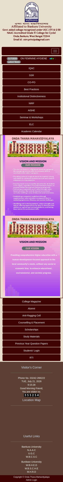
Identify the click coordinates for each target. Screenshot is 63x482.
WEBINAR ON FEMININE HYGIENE (29, 58)
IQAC (31, 68)
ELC (31, 124)
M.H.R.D (31, 471)
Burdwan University (31, 461)
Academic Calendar (31, 131)
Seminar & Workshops (31, 117)
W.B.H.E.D (31, 465)
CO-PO (31, 82)
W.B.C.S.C (31, 456)
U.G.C (31, 453)
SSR (31, 75)
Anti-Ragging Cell (31, 315)
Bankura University (31, 446)
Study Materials (31, 336)
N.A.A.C (31, 450)
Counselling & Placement (31, 322)
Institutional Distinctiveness (31, 96)
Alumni (31, 308)
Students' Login (31, 350)
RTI (31, 357)
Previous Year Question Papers (31, 343)
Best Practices (31, 89)
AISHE (31, 110)
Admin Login (31, 480)
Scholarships (31, 329)
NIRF (31, 103)
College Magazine (31, 301)
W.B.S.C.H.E (31, 468)
